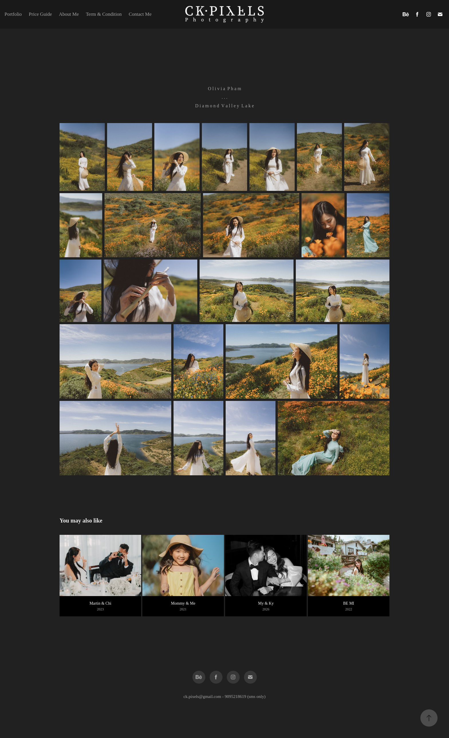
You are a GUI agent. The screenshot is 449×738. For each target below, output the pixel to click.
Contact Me (140, 14)
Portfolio (13, 14)
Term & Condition (104, 14)
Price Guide (40, 14)
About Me (69, 14)
